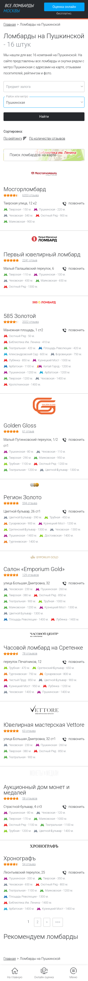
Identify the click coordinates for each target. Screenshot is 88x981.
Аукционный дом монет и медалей (36, 789)
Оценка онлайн (64, 7)
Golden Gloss (20, 425)
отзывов (30, 575)
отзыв (29, 260)
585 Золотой (20, 316)
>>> (57, 922)
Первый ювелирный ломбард (42, 254)
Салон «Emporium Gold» (34, 569)
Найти (44, 116)
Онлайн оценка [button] (44, 977)
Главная (10, 24)
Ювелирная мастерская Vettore (44, 725)
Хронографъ (20, 858)
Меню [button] (73, 977)
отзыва (30, 195)
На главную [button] (14, 977)
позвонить (73, 203)
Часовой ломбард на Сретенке (43, 648)
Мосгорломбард (25, 189)
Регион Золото (23, 497)
